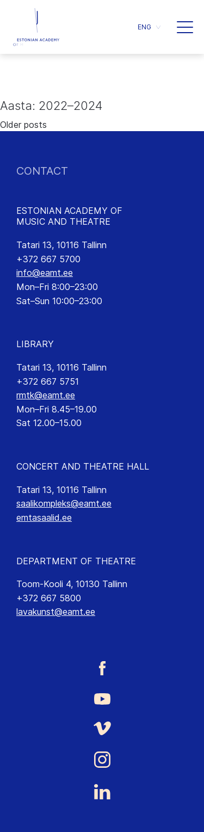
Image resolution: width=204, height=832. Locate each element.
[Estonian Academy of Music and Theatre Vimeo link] (102, 728)
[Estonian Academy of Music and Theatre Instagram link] (102, 759)
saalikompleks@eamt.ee (64, 503)
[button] (149, 27)
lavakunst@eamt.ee (55, 611)
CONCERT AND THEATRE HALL (82, 466)
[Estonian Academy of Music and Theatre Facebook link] (102, 668)
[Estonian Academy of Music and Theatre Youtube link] (102, 698)
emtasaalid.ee (44, 517)
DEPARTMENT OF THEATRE (76, 561)
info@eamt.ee (44, 272)
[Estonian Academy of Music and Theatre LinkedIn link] (102, 791)
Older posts (23, 124)
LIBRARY (35, 343)
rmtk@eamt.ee (45, 395)
